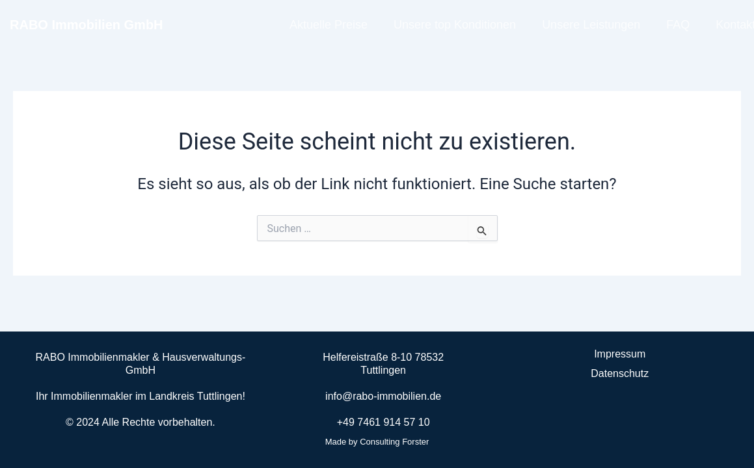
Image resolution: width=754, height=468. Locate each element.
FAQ (678, 24)
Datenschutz (620, 373)
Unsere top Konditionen (455, 24)
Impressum (619, 353)
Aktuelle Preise (328, 24)
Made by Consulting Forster (377, 442)
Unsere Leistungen (591, 24)
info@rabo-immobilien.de (383, 396)
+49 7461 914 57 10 (383, 422)
